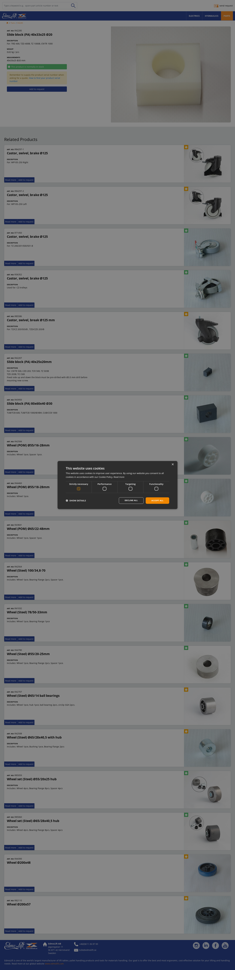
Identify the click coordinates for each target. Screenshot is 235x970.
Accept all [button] (157, 500)
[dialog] (117, 485)
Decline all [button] (130, 500)
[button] (76, 500)
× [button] (172, 464)
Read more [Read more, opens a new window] (119, 476)
